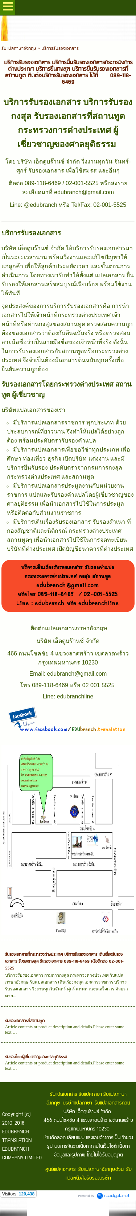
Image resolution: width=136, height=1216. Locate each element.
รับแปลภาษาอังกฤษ (18, 48)
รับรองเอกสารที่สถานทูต (25, 1020)
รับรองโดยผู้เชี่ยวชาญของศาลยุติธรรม (36, 1057)
